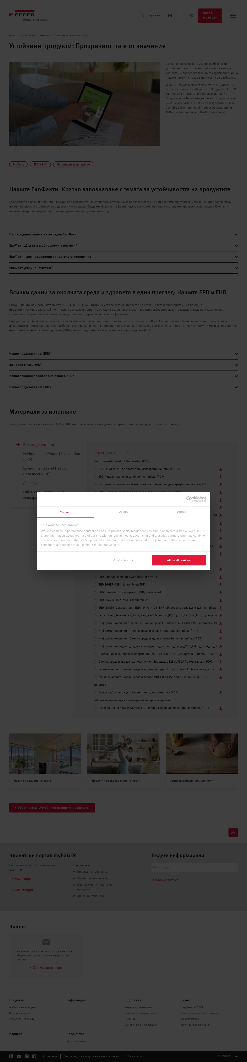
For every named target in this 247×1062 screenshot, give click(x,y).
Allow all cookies (179, 560)
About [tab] (181, 511)
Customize (123, 560)
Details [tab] (123, 511)
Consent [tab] (66, 512)
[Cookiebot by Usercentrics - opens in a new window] (189, 499)
